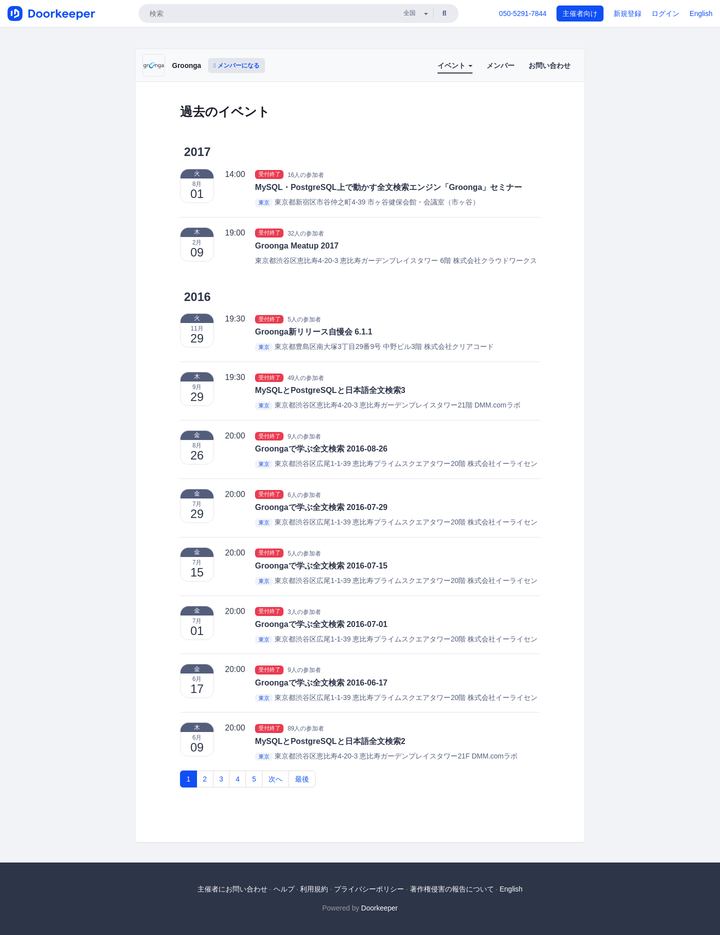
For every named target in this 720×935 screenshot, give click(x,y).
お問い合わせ (549, 66)
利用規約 (314, 889)
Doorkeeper (379, 908)
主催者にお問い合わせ (233, 889)
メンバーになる (237, 65)
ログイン (666, 14)
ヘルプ (284, 889)
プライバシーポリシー (369, 889)
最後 (302, 779)
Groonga (186, 66)
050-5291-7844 (522, 14)
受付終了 (269, 175)
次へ (275, 779)
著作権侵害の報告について (452, 889)
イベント (455, 66)
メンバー (500, 66)
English (701, 14)
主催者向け (580, 14)
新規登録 (628, 14)
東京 (264, 203)
